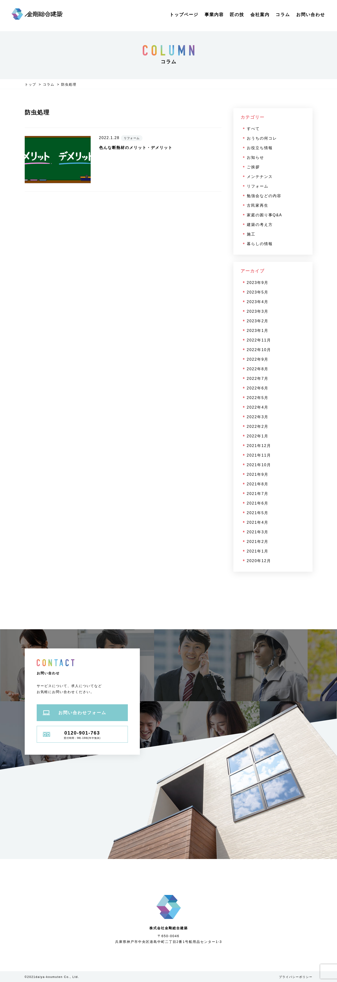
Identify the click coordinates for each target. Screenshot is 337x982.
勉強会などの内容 (264, 196)
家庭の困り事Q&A (264, 215)
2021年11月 (259, 455)
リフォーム (257, 186)
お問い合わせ (310, 14)
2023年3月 (258, 311)
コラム (283, 14)
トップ (30, 84)
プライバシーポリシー (296, 977)
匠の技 (237, 14)
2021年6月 (258, 503)
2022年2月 (258, 426)
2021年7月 (258, 494)
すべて (253, 129)
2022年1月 (258, 436)
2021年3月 (258, 532)
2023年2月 (258, 321)
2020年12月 (259, 561)
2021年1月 (258, 551)
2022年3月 (258, 417)
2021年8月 (258, 484)
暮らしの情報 (260, 244)
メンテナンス (260, 177)
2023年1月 (258, 331)
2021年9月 (258, 474)
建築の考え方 (260, 225)
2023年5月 (258, 292)
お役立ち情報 (260, 148)
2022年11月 (259, 340)
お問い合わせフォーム (74, 712)
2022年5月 (258, 398)
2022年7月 (258, 378)
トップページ (184, 14)
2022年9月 (258, 359)
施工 (251, 234)
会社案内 (260, 14)
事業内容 (214, 14)
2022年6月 (258, 388)
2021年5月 (258, 513)
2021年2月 (258, 542)
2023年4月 (258, 302)
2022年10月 (259, 350)
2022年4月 (258, 407)
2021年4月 (258, 522)
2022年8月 (258, 369)
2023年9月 (258, 283)
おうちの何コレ (262, 138)
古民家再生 (257, 205)
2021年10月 (259, 465)
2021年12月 (259, 446)
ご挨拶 (253, 167)
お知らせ (255, 157)
